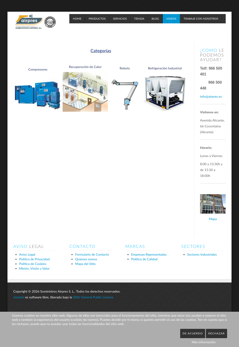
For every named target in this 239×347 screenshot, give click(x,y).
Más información (203, 342)
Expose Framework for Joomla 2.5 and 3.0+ (35, 25)
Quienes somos (86, 259)
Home (77, 18)
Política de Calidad (144, 259)
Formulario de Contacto (92, 254)
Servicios (120, 18)
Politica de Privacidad (34, 259)
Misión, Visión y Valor (34, 268)
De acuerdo (193, 333)
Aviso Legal (27, 254)
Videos (171, 18)
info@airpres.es (211, 96)
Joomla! (18, 297)
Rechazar (216, 333)
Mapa (213, 219)
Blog (155, 18)
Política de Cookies (32, 264)
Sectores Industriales (202, 254)
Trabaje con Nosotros (201, 18)
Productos (97, 18)
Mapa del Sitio (85, 264)
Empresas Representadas (149, 254)
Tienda (139, 18)
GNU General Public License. (93, 297)
